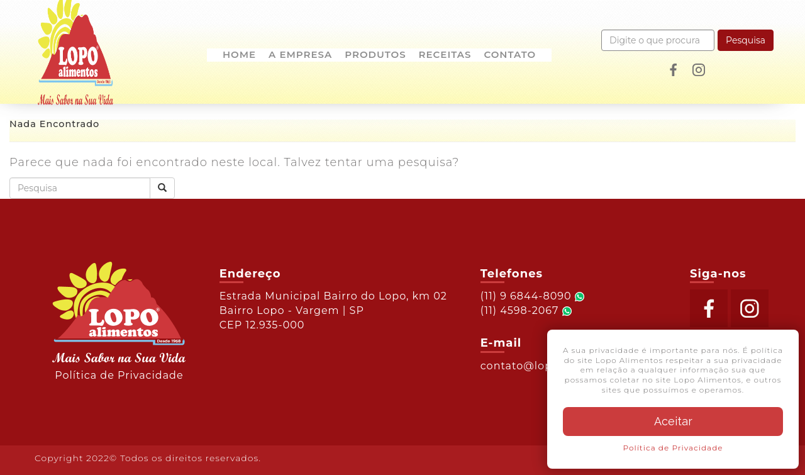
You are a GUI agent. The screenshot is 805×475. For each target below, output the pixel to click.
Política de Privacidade (119, 375)
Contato (510, 55)
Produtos (375, 55)
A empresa (300, 55)
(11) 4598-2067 (526, 310)
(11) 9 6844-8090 (532, 296)
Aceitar (673, 421)
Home (239, 55)
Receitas (445, 55)
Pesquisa (745, 40)
